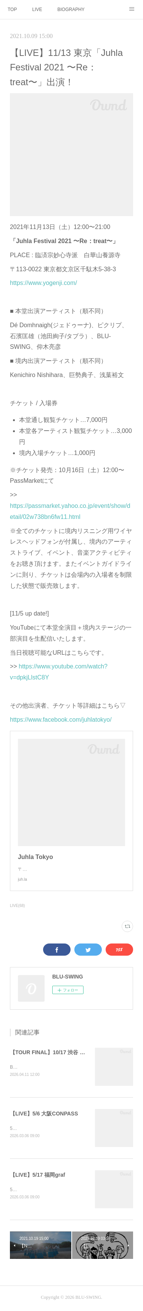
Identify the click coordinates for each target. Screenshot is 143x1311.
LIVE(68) (17, 906)
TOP (12, 9)
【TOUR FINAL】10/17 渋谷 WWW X (55, 1052)
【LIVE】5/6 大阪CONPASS (44, 1114)
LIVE (37, 9)
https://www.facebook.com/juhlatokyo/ (61, 719)
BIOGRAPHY (70, 9)
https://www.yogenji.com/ (43, 283)
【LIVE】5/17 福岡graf (37, 1176)
